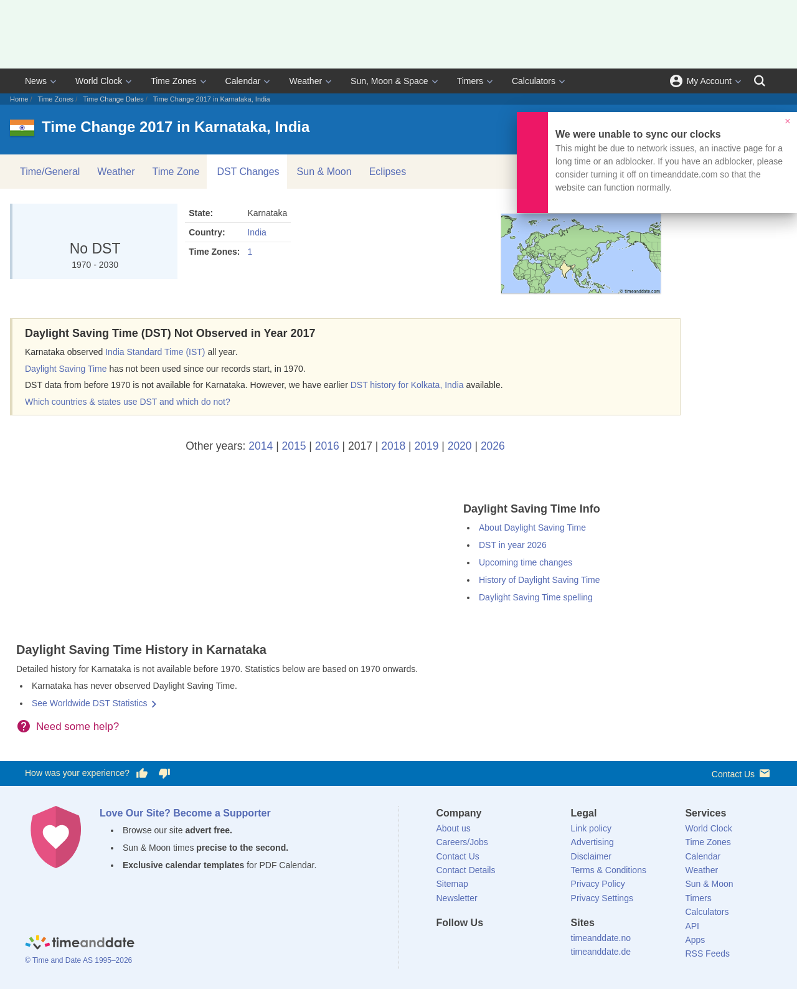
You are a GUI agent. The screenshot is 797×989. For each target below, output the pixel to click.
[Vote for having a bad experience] (164, 773)
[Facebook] (445, 945)
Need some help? (77, 726)
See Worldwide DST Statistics (89, 703)
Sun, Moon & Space (389, 81)
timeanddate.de (601, 952)
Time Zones (173, 81)
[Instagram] (508, 945)
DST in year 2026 (513, 545)
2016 (327, 446)
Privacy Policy (598, 884)
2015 (294, 446)
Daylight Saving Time (66, 369)
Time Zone (176, 171)
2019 (426, 446)
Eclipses (388, 171)
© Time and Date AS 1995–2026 (78, 960)
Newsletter (457, 898)
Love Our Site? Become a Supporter (185, 813)
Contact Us (742, 773)
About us (453, 828)
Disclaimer (591, 856)
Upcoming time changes (525, 562)
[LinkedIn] (487, 945)
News (36, 81)
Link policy (591, 828)
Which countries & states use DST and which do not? (127, 402)
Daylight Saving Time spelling (536, 597)
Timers (470, 81)
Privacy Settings (602, 898)
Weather (305, 81)
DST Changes (248, 171)
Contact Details (466, 870)
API (692, 926)
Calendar (243, 81)
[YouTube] (530, 945)
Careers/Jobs (462, 842)
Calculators (533, 81)
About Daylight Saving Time (532, 527)
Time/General (50, 171)
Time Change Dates (113, 99)
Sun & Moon (324, 171)
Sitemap (452, 884)
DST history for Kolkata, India (407, 385)
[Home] (79, 944)
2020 (460, 446)
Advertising (592, 842)
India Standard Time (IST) (155, 352)
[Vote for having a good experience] (142, 773)
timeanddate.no (601, 938)
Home (19, 99)
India (256, 232)
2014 (260, 446)
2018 (393, 446)
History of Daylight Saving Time (539, 580)
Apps (695, 940)
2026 (493, 446)
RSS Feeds (707, 953)
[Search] (759, 81)
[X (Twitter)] (466, 945)
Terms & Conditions (608, 870)
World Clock (98, 81)
